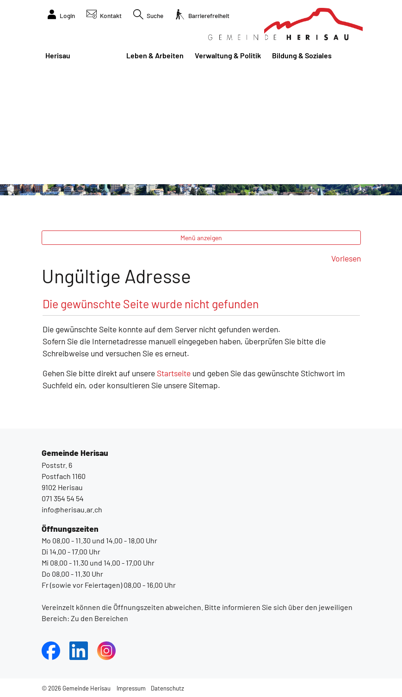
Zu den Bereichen (98, 618)
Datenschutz (167, 688)
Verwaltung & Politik (228, 55)
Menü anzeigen (201, 238)
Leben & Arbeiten (155, 55)
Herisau (57, 55)
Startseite (174, 373)
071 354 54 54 (63, 498)
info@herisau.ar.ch (72, 509)
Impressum (131, 688)
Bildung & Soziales (302, 55)
